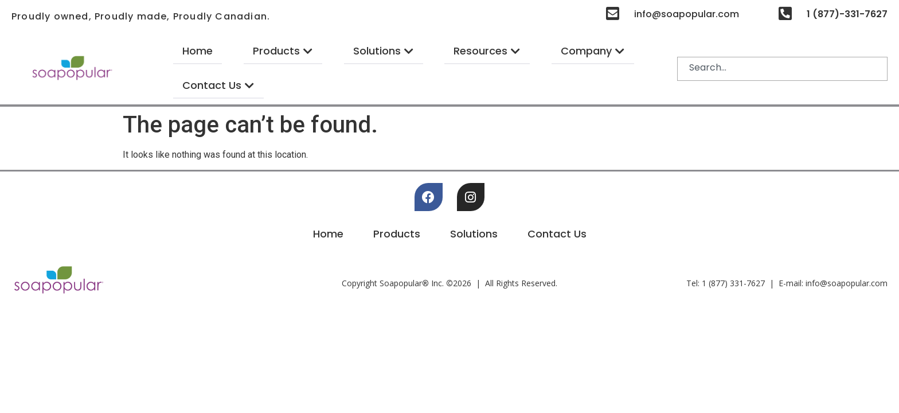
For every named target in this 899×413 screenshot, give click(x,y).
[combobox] (782, 69)
